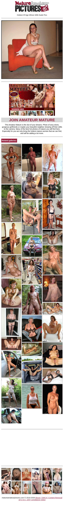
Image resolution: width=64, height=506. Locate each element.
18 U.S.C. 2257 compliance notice (32, 500)
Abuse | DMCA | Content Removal (48, 498)
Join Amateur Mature (32, 120)
